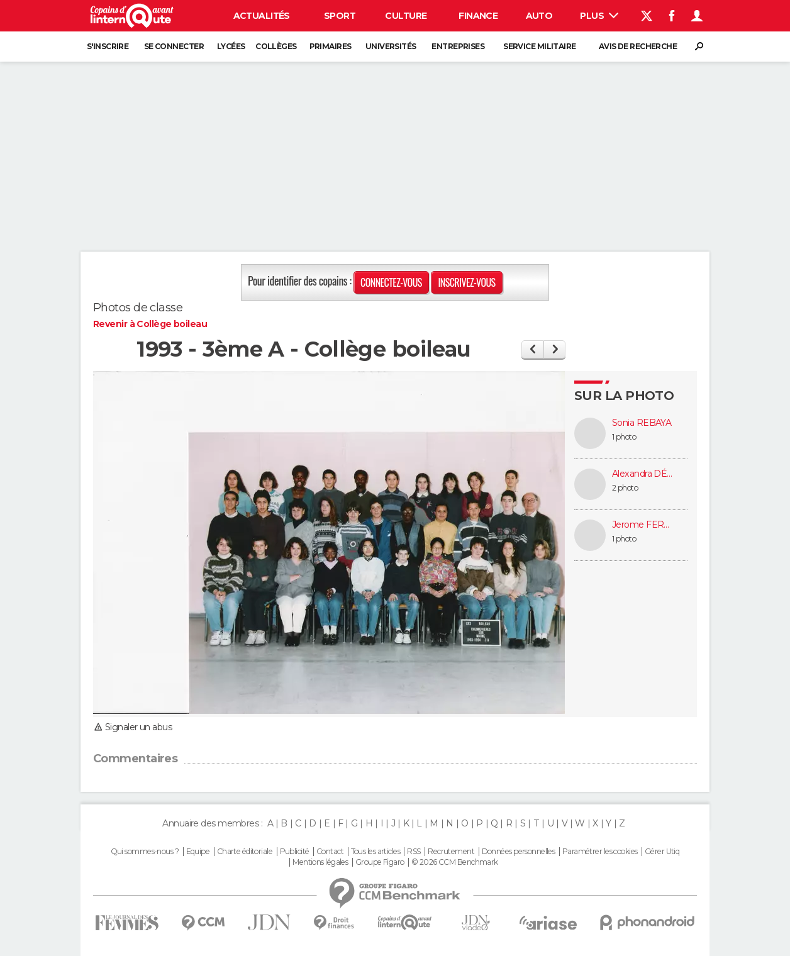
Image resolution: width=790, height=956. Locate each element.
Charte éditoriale (244, 851)
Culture (405, 15)
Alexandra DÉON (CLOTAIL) (643, 474)
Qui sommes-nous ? (145, 851)
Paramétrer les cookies (600, 851)
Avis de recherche (638, 46)
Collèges (276, 46)
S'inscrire (107, 46)
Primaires (330, 46)
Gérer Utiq (662, 851)
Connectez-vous (391, 282)
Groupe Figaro (379, 862)
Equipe (198, 851)
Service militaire (539, 46)
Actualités (261, 15)
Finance (478, 15)
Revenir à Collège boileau (150, 324)
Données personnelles (518, 851)
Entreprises (457, 46)
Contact (329, 851)
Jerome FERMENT (643, 525)
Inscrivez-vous (466, 282)
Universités (390, 46)
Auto (539, 15)
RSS (413, 851)
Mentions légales (320, 862)
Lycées (231, 46)
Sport (339, 15)
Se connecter (174, 46)
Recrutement (451, 851)
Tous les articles (375, 851)
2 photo (625, 487)
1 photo (624, 437)
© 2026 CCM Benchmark (454, 862)
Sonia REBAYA (641, 423)
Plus (599, 15)
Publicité (294, 851)
